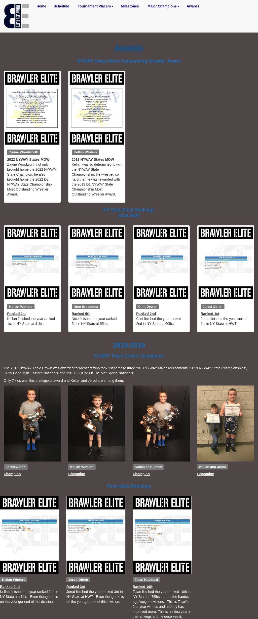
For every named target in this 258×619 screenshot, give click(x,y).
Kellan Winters (85, 152)
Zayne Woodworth (23, 152)
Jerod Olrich (212, 306)
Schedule (61, 6)
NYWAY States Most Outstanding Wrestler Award (129, 61)
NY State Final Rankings (129, 210)
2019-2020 (129, 215)
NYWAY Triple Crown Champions (129, 356)
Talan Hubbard (146, 579)
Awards (193, 6)
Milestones (130, 6)
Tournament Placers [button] (95, 6)
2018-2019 (129, 345)
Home (41, 6)
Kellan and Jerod (148, 466)
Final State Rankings (129, 486)
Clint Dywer (147, 306)
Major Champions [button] (163, 6)
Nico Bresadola (86, 306)
